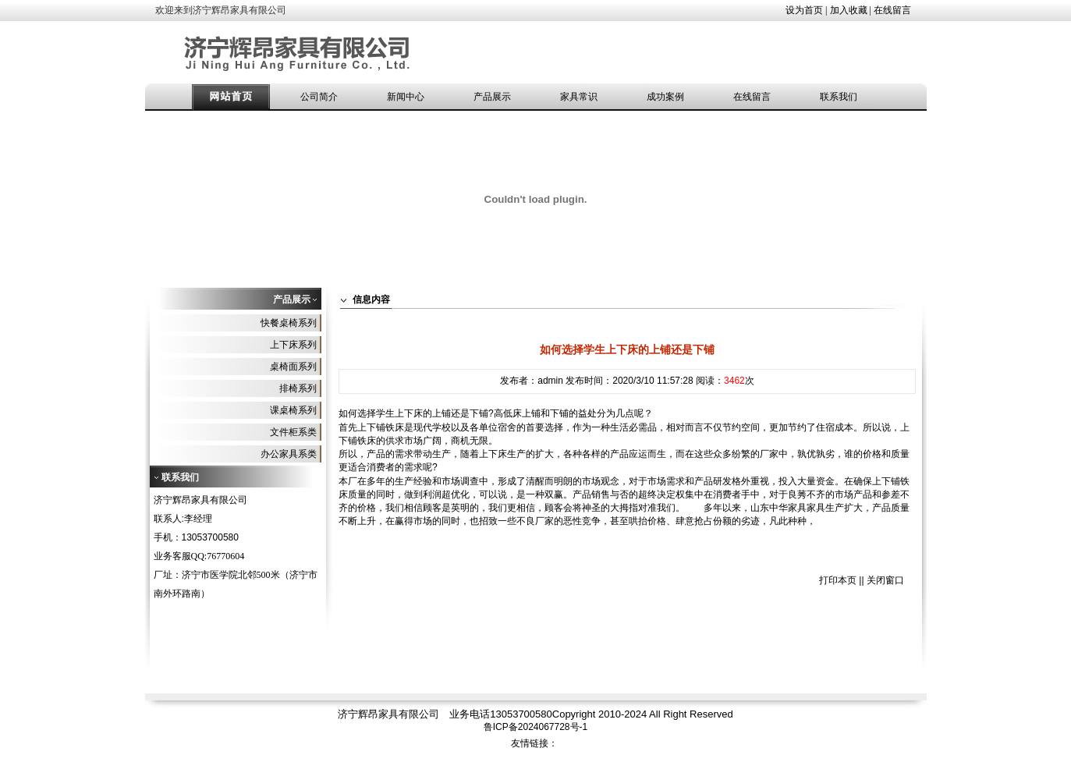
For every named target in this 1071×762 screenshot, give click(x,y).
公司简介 (319, 96)
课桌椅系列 (293, 410)
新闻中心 (405, 96)
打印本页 (837, 580)
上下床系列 (293, 344)
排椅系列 (298, 388)
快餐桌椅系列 (289, 322)
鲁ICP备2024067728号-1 (535, 726)
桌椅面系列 (293, 366)
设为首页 (804, 10)
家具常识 (579, 96)
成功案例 (665, 96)
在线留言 (892, 10)
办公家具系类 (289, 453)
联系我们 (838, 96)
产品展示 (492, 96)
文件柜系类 (293, 432)
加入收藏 (848, 10)
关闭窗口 (885, 580)
